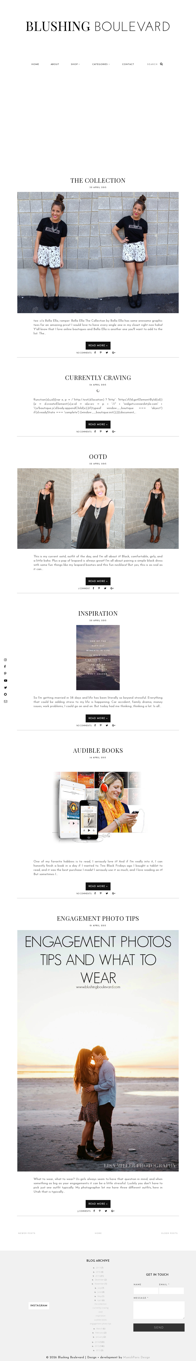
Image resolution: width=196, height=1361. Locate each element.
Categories (100, 64)
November (100, 1283)
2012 (98, 1350)
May (99, 1296)
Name (137, 1285)
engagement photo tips (98, 918)
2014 (97, 1342)
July (100, 1287)
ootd (98, 456)
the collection (98, 180)
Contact (128, 64)
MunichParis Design (136, 1357)
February (99, 1332)
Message (141, 1298)
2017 (98, 1267)
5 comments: (84, 1211)
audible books (98, 750)
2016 (98, 1271)
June (99, 1292)
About (55, 64)
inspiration (98, 613)
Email (164, 1285)
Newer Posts (26, 1233)
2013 (97, 1346)
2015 (97, 1276)
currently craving (98, 377)
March (99, 1328)
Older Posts (169, 1233)
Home (35, 64)
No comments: (84, 353)
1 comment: (84, 588)
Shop (74, 64)
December (99, 1279)
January (100, 1336)
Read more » (98, 345)
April (99, 1300)
